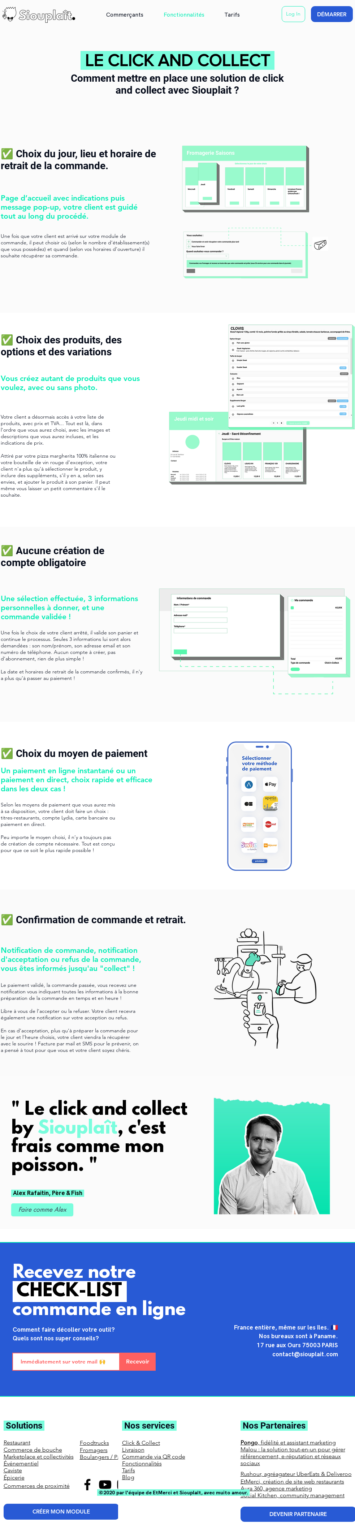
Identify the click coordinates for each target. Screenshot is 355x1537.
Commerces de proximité (37, 1485)
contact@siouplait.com (305, 1354)
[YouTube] (105, 1484)
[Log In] (293, 14)
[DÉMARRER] (332, 14)
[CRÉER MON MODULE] (61, 1512)
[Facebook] (87, 1484)
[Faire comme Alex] (42, 1209)
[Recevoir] (138, 1362)
